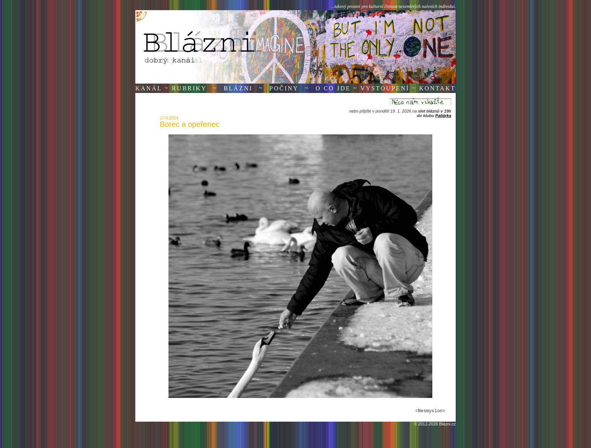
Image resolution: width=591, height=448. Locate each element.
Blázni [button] (238, 88)
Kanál (148, 88)
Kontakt (437, 88)
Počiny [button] (284, 88)
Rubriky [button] (189, 88)
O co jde (333, 88)
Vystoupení (384, 88)
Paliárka (443, 115)
